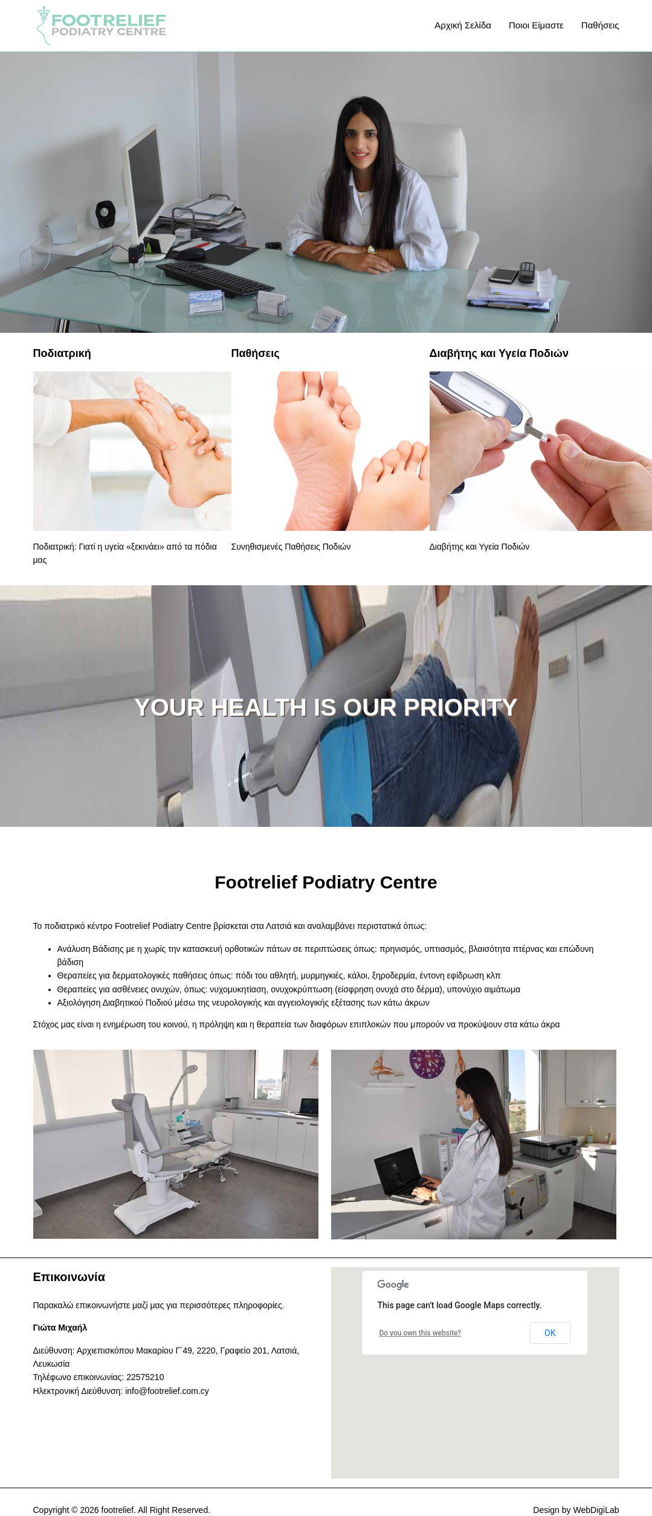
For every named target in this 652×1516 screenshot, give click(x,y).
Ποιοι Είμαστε (536, 25)
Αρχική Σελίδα (462, 25)
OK (549, 1333)
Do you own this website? (420, 1333)
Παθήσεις (600, 25)
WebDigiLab (596, 1510)
